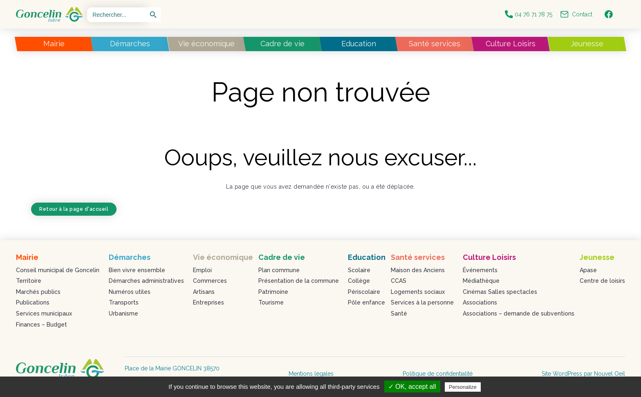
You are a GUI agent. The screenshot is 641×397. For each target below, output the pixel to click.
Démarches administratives (146, 280)
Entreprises (208, 302)
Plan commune (279, 270)
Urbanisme (123, 313)
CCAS (398, 280)
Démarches (130, 43)
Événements (480, 270)
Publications (32, 302)
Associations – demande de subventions (518, 313)
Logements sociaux (418, 292)
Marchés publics (38, 292)
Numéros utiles (129, 292)
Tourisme (271, 302)
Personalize (463, 387)
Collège (359, 280)
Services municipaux (44, 313)
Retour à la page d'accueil (73, 209)
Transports (124, 302)
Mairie (54, 43)
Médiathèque (481, 280)
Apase (588, 270)
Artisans (204, 292)
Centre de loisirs (602, 280)
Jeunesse (587, 43)
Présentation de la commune (298, 280)
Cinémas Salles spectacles (500, 292)
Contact (576, 14)
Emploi (202, 270)
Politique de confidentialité (438, 373)
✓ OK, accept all (412, 386)
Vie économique (206, 43)
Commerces (210, 280)
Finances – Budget (41, 324)
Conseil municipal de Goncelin (57, 270)
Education (358, 43)
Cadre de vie (282, 43)
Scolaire (359, 270)
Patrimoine (273, 292)
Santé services (434, 43)
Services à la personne (422, 302)
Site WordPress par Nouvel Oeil (583, 373)
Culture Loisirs (511, 43)
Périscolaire (364, 292)
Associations (480, 302)
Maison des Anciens (418, 270)
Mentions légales (311, 373)
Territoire (28, 280)
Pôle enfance (366, 302)
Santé (399, 313)
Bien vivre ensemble (137, 270)
